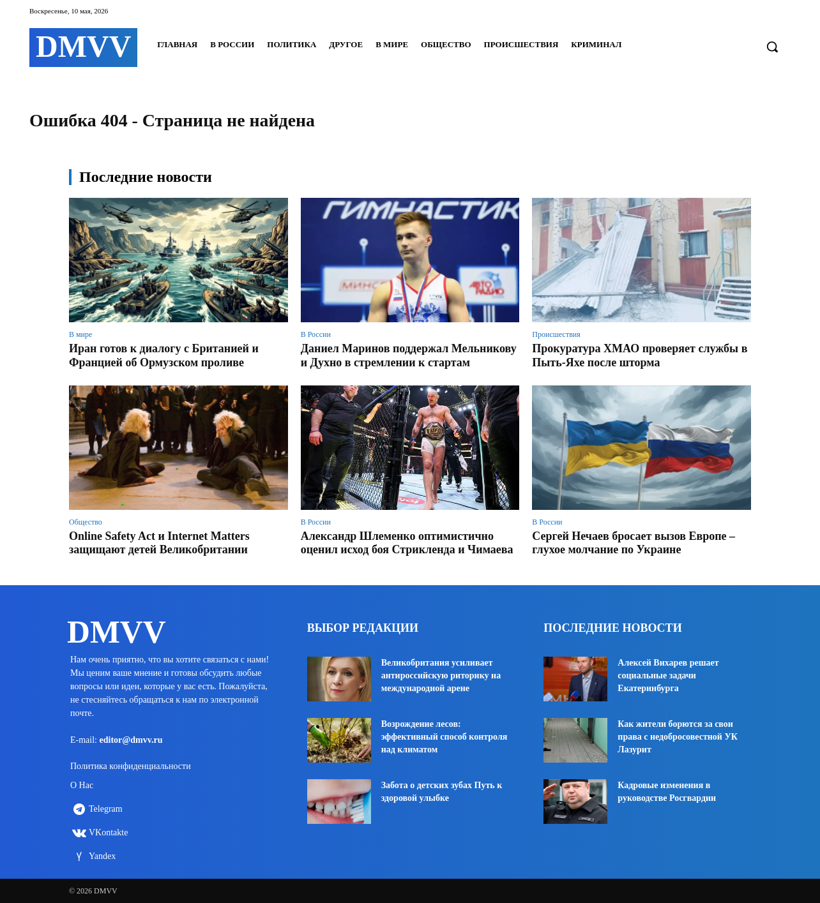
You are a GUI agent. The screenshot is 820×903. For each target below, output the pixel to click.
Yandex (102, 857)
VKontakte (108, 833)
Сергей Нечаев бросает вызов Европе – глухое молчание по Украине (633, 543)
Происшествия (556, 334)
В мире (80, 334)
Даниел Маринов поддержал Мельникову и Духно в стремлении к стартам (409, 355)
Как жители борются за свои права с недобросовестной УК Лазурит (678, 736)
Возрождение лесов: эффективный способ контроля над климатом (444, 736)
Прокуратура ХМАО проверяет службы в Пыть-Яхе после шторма (639, 355)
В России (316, 334)
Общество (85, 522)
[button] (772, 46)
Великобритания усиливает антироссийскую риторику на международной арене (441, 675)
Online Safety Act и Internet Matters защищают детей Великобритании (159, 543)
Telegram (106, 809)
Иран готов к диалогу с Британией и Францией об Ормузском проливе (164, 355)
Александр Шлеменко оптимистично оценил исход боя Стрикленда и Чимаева (407, 543)
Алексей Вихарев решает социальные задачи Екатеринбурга (668, 675)
